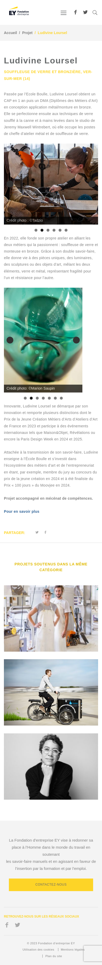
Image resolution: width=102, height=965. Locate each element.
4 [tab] (54, 230)
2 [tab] (42, 230)
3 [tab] (48, 230)
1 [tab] (36, 230)
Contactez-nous (51, 884)
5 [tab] (60, 230)
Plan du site (53, 956)
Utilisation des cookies (38, 949)
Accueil (10, 33)
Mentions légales (73, 949)
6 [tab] (66, 230)
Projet (27, 33)
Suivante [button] (92, 184)
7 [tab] (61, 398)
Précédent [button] (10, 184)
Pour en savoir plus (21, 511)
